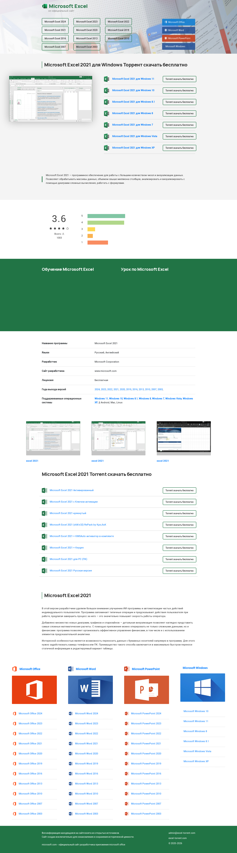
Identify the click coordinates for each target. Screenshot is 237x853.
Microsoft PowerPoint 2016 (146, 773)
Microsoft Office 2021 (30, 743)
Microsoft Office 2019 (30, 763)
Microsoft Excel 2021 (55, 30)
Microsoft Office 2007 (30, 803)
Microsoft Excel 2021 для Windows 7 (132, 124)
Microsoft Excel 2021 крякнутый (68, 513)
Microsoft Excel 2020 (87, 30)
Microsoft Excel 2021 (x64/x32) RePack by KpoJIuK (78, 524)
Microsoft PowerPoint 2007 (146, 803)
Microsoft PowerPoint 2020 (146, 753)
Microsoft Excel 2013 (87, 38)
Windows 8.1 (131, 398)
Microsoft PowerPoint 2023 (146, 723)
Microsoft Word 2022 (86, 733)
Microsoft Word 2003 (86, 813)
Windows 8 (145, 398)
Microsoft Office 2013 (30, 783)
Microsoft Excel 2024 (55, 21)
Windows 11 (101, 398)
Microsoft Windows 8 (195, 731)
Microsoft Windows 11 (196, 721)
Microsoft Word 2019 (86, 763)
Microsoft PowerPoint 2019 (146, 763)
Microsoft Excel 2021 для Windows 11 (133, 79)
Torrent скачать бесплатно (179, 79)
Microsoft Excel (65, 6)
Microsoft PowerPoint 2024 (146, 713)
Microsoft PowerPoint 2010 (146, 793)
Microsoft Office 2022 (30, 733)
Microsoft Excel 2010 (118, 38)
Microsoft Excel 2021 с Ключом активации (74, 501)
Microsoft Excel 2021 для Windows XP (133, 147)
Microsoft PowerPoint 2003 (146, 813)
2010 (147, 389)
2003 (160, 389)
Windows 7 (158, 398)
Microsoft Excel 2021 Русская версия (71, 570)
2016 (135, 389)
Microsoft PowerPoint (178, 38)
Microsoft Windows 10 (196, 711)
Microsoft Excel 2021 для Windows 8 (132, 113)
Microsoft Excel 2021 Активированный (72, 490)
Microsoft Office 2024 (30, 713)
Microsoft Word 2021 (86, 743)
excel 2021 (32, 461)
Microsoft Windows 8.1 (196, 741)
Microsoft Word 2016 (86, 773)
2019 (128, 389)
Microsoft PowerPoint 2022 (146, 733)
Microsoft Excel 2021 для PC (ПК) (68, 559)
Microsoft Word (174, 30)
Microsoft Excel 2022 (118, 21)
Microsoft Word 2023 (86, 723)
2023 (103, 389)
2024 (97, 389)
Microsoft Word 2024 (86, 713)
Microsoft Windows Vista (197, 751)
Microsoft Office (175, 22)
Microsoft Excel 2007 (55, 47)
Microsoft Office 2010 (30, 793)
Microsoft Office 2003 (30, 813)
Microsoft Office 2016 (30, 773)
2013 (141, 389)
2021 (116, 389)
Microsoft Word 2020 (86, 753)
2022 (109, 389)
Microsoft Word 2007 (86, 803)
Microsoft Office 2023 (30, 723)
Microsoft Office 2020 (30, 753)
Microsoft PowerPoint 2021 (146, 743)
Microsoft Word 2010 (86, 793)
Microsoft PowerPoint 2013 (146, 783)
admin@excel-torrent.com (182, 833)
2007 (153, 389)
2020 (122, 389)
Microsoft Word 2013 (86, 783)
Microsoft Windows (175, 46)
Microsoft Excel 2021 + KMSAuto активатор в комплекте (82, 536)
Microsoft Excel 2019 (118, 30)
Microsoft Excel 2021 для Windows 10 (133, 90)
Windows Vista (173, 398)
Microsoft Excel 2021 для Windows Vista (134, 136)
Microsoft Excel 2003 (87, 47)
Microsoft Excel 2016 (55, 38)
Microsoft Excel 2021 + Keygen (67, 547)
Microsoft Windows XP (196, 761)
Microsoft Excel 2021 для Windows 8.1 (133, 102)
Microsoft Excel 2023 (87, 21)
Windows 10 (116, 398)
